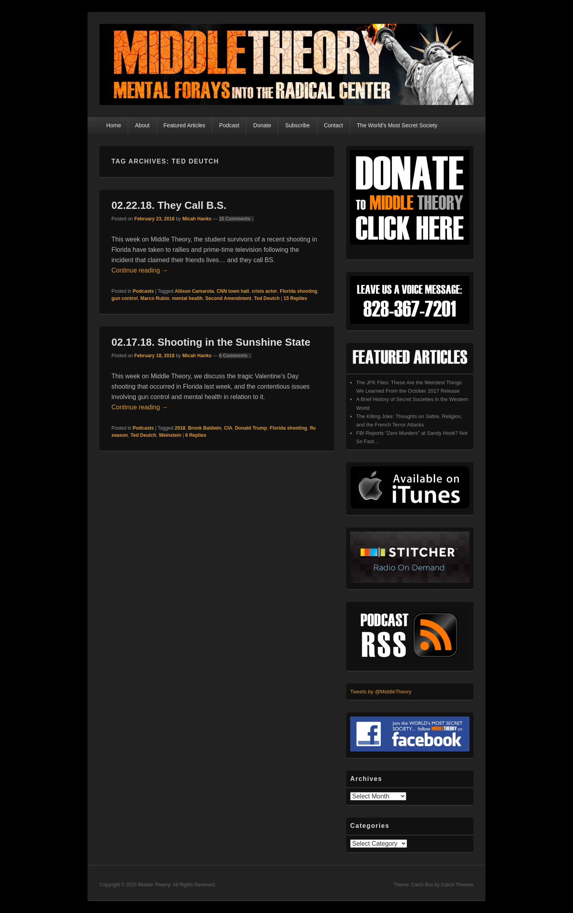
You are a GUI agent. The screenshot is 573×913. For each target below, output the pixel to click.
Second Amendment (228, 298)
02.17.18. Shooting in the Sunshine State (210, 342)
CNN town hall (232, 291)
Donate (262, 125)
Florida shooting (298, 291)
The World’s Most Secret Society (397, 125)
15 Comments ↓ (236, 219)
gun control (124, 298)
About (142, 125)
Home (113, 125)
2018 (180, 428)
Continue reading (139, 270)
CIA (228, 428)
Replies (295, 298)
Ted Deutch (266, 298)
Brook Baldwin (204, 428)
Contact (333, 125)
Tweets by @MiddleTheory (380, 692)
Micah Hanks (196, 219)
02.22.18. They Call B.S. (168, 205)
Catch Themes (457, 885)
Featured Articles (184, 125)
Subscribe (297, 125)
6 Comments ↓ (235, 355)
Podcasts (143, 291)
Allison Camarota (194, 291)
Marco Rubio (155, 298)
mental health (187, 298)
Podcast (229, 125)
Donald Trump (251, 428)
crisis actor (264, 291)
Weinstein (170, 435)
